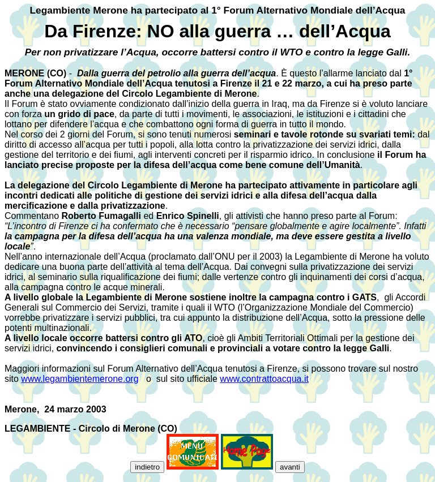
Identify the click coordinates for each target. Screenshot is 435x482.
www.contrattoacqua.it (264, 379)
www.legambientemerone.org (79, 379)
